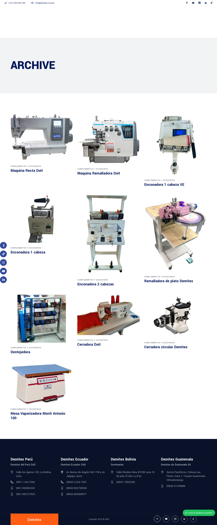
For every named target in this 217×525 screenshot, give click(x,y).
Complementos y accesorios (26, 166)
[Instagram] (3, 262)
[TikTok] (3, 254)
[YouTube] (3, 271)
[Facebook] (3, 245)
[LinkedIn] (3, 279)
